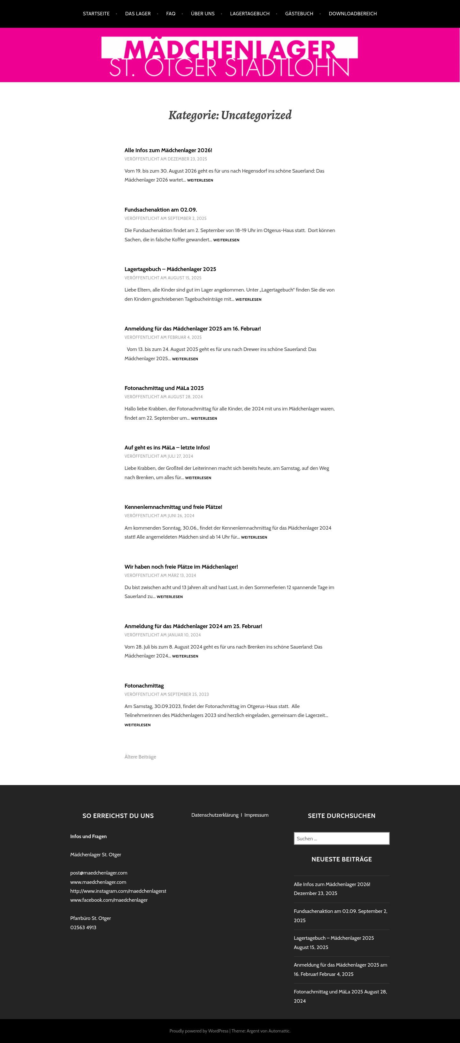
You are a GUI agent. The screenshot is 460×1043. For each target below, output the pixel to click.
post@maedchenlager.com (98, 873)
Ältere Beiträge (140, 757)
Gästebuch (299, 14)
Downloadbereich (353, 14)
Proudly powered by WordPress (199, 1031)
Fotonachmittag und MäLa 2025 (164, 388)
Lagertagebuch (250, 14)
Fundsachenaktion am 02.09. (161, 209)
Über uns (203, 14)
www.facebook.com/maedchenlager (109, 900)
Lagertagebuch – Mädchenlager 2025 (170, 269)
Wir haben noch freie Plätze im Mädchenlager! (181, 566)
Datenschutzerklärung (214, 815)
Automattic (278, 1031)
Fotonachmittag (144, 685)
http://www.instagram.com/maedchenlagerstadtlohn (126, 891)
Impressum (256, 815)
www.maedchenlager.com (98, 882)
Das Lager (138, 14)
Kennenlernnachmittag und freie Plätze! (173, 506)
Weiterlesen (200, 180)
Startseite (96, 14)
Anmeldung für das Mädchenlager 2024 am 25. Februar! (193, 626)
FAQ (170, 14)
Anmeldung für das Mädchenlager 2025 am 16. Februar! (193, 328)
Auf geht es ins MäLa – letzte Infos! (167, 447)
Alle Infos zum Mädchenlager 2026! (168, 150)
